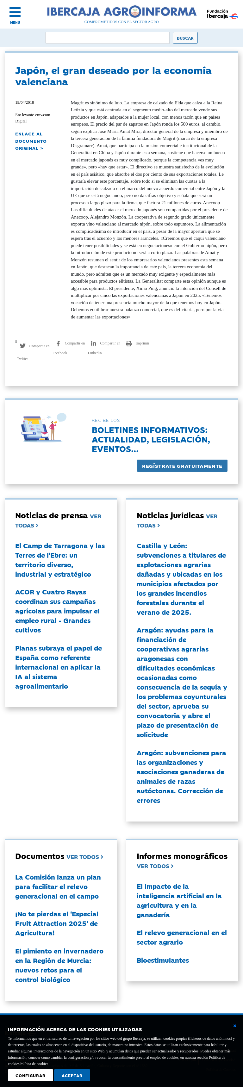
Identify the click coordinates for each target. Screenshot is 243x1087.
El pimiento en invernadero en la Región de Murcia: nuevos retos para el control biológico (59, 965)
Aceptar (72, 1075)
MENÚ (15, 22)
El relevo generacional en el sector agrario (182, 936)
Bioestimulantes (163, 960)
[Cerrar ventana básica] (235, 1026)
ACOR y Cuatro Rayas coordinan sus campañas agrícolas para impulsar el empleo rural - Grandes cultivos (57, 610)
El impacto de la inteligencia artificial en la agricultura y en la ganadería (179, 900)
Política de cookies (34, 1064)
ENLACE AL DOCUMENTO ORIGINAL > (31, 140)
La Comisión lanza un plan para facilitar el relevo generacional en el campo (58, 886)
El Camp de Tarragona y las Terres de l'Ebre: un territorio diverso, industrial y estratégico (60, 559)
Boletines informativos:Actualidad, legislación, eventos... (151, 438)
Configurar (31, 1075)
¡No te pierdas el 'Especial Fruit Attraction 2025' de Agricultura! (56, 923)
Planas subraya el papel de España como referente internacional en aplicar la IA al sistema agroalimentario (58, 667)
